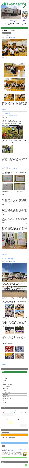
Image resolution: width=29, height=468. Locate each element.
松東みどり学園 (11, 450)
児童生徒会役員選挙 (6, 35)
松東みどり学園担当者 (13, 115)
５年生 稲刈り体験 (6, 113)
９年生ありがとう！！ (6, 167)
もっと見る (14, 457)
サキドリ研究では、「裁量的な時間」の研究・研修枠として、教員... (14, 449)
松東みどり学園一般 (12, 37)
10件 (9, 33)
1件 (3, 445)
